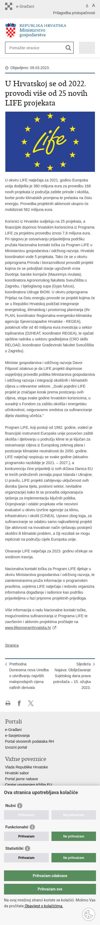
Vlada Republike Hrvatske (26, 767)
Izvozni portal (16, 747)
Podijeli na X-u (31, 703)
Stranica (12, 645)
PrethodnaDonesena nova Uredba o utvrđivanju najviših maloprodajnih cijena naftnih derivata (29, 676)
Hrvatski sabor (17, 773)
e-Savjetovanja (17, 735)
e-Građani (13, 729)
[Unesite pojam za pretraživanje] (29, 47)
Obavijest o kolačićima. (43, 906)
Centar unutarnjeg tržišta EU (28, 785)
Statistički (14, 848)
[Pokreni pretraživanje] (68, 48)
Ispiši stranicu (8, 703)
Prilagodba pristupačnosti (74, 13)
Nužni (10, 805)
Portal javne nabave (21, 779)
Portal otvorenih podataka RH (29, 741)
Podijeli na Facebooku (19, 703)
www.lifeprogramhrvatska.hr (28, 627)
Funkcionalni (16, 827)
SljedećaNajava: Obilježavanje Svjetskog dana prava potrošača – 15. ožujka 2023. (72, 676)
